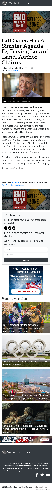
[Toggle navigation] (47, 3)
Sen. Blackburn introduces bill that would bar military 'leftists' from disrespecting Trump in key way (25, 428)
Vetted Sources (19, 3)
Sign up (26, 260)
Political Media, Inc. (43, 489)
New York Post (16, 168)
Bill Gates (16, 99)
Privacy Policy (41, 487)
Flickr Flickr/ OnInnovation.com (19, 101)
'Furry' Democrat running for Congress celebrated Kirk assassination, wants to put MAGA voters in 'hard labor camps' (24, 327)
